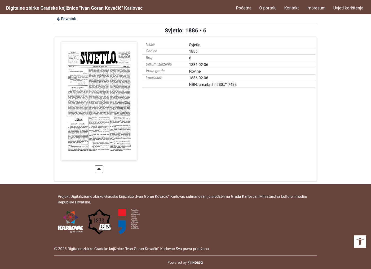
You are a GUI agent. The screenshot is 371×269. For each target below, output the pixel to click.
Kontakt (291, 7)
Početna (244, 7)
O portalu (268, 7)
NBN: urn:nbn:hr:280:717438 (213, 84)
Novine (195, 71)
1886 (193, 51)
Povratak (66, 19)
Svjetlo (194, 45)
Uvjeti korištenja (348, 7)
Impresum (316, 7)
